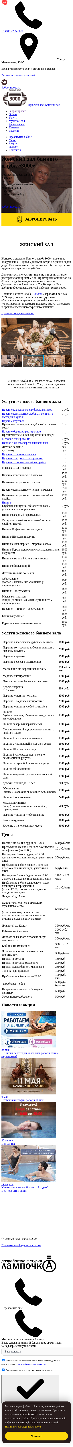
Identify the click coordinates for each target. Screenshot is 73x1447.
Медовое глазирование (16, 438)
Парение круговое (13, 420)
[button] (5, 336)
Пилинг (6, 502)
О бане (13, 114)
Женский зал (52, 104)
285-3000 (12, 31)
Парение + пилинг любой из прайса (24, 462)
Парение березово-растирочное (21, 431)
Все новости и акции (14, 1190)
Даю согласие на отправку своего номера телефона (29, 1370)
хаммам (38, 293)
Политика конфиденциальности (21, 1245)
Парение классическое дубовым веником (27, 409)
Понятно (36, 1436)
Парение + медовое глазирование (22, 458)
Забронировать (10, 87)
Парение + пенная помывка (19, 454)
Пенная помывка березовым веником (25, 442)
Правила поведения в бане (17, 313)
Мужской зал (35, 104)
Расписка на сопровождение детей (18, 75)
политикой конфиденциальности (31, 1364)
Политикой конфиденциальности (23, 1426)
